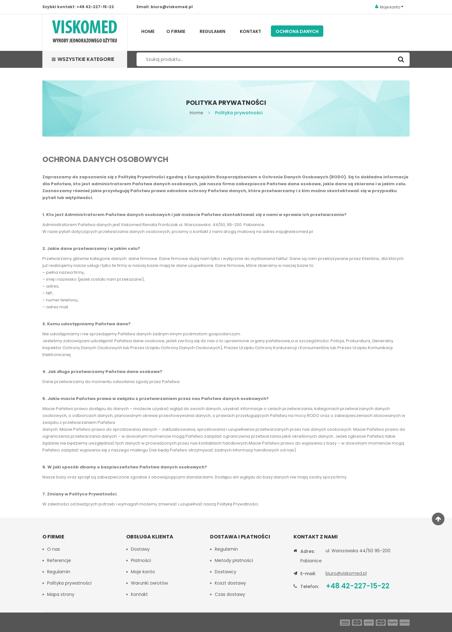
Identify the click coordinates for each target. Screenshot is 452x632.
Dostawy (140, 549)
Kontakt (250, 31)
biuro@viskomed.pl (172, 6)
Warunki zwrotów (149, 583)
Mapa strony (60, 594)
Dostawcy (225, 572)
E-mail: (308, 573)
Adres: (307, 551)
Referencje (59, 560)
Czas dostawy (230, 594)
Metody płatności (234, 560)
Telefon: (309, 586)
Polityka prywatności (69, 583)
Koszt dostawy (230, 583)
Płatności (141, 560)
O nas (53, 549)
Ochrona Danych (297, 31)
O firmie (175, 31)
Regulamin (212, 31)
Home (147, 31)
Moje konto (143, 572)
